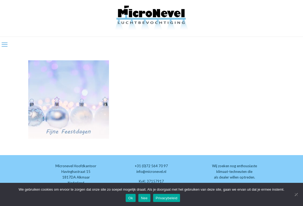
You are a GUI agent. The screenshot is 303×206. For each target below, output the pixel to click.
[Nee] (296, 194)
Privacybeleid (167, 198)
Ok (130, 198)
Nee (144, 198)
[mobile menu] (4, 44)
